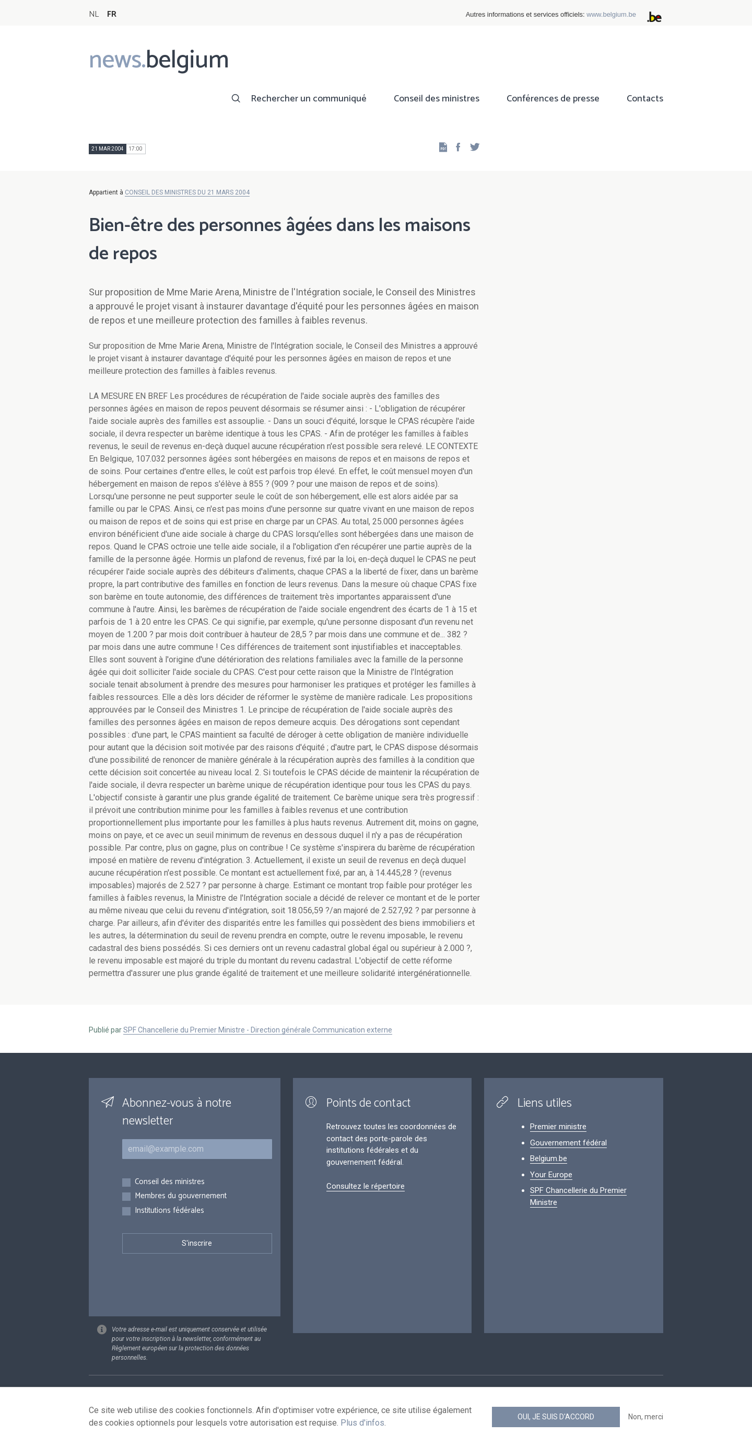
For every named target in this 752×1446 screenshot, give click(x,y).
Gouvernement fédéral (568, 1142)
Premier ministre (558, 1126)
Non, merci (645, 1417)
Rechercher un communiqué (309, 99)
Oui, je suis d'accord (556, 1417)
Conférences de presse (553, 99)
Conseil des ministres (436, 99)
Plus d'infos (362, 1423)
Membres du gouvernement (181, 1196)
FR (111, 14)
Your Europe (551, 1174)
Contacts (645, 99)
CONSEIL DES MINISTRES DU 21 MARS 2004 (187, 192)
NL (94, 14)
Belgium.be (548, 1158)
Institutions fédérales (169, 1211)
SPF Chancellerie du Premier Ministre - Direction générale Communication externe (257, 1030)
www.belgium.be (611, 14)
